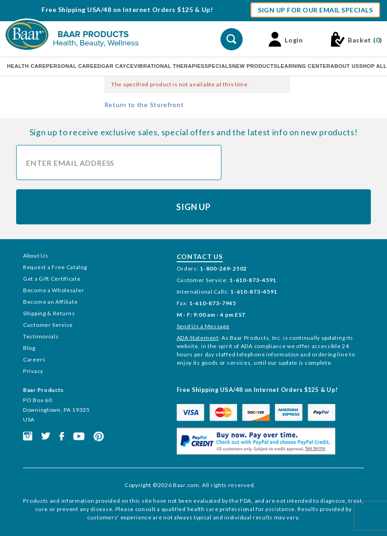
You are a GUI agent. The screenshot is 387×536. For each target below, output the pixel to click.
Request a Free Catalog (55, 267)
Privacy (33, 370)
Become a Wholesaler (53, 290)
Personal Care (70, 66)
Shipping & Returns (49, 313)
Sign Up (193, 207)
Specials (218, 66)
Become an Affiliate (50, 301)
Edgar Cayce (114, 66)
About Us (344, 66)
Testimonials (41, 336)
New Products (254, 66)
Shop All (373, 66)
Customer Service (48, 324)
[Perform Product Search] (231, 39)
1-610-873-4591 (252, 280)
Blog (29, 347)
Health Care (26, 66)
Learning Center (303, 66)
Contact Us (200, 256)
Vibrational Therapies (169, 66)
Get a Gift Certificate (51, 278)
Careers (34, 359)
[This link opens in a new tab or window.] (27, 435)
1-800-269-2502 (223, 268)
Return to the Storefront (144, 104)
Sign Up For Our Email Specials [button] (315, 10)
